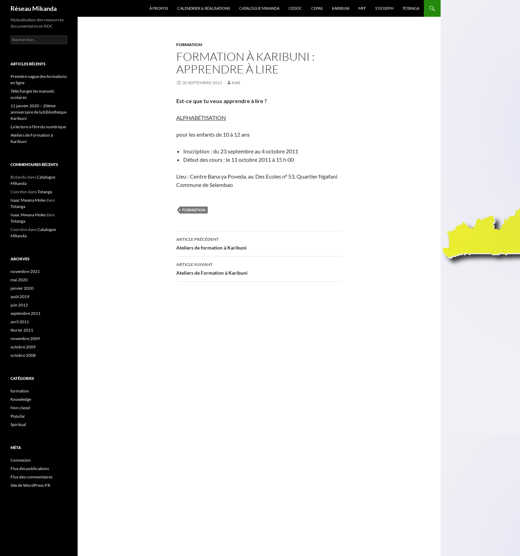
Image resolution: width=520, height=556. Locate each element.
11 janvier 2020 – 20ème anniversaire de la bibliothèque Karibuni (38, 112)
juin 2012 (19, 305)
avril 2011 (19, 321)
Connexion (20, 460)
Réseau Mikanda (33, 8)
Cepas (317, 8)
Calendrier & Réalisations (203, 8)
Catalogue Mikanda (259, 8)
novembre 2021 (25, 271)
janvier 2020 (22, 288)
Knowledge (20, 399)
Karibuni (340, 8)
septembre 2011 (25, 313)
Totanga (411, 8)
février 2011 (21, 330)
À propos (158, 8)
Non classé (20, 407)
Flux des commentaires (31, 476)
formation (189, 44)
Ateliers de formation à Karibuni (259, 243)
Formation (193, 210)
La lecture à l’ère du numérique (38, 126)
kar (236, 82)
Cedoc (295, 8)
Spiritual (18, 424)
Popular (17, 416)
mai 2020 (19, 279)
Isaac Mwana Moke (27, 200)
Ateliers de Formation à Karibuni (259, 268)
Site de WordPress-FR (30, 485)
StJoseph (384, 8)
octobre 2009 (23, 346)
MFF (362, 8)
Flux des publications (29, 468)
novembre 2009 (25, 338)
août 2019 (19, 296)
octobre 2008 (23, 355)
